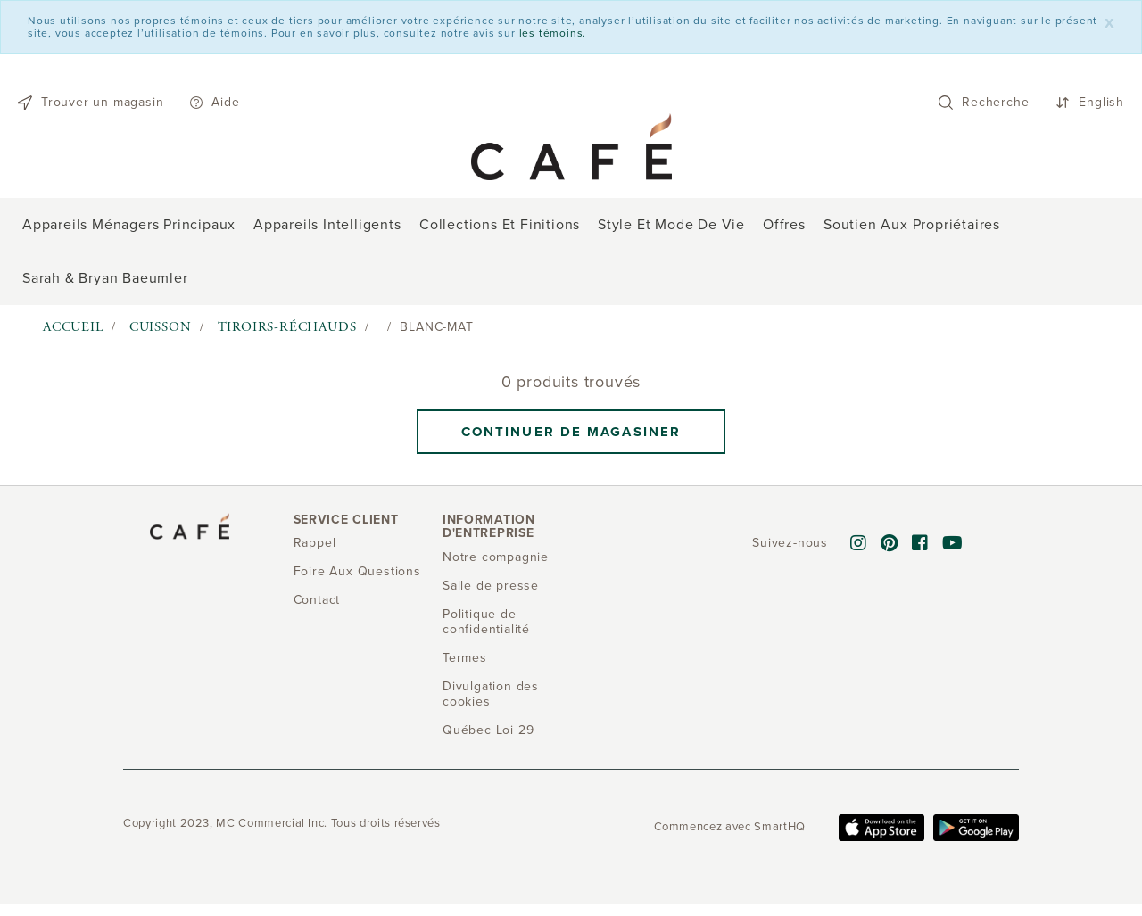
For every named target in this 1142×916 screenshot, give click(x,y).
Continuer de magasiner (571, 432)
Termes (465, 657)
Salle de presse (491, 585)
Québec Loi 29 (488, 730)
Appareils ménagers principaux (129, 225)
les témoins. (553, 33)
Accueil (73, 326)
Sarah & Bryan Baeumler (105, 278)
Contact (317, 599)
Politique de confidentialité (486, 622)
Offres (784, 225)
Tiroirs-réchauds (287, 326)
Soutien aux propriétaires (911, 225)
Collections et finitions (499, 225)
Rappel (315, 542)
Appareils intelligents (327, 225)
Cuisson (160, 326)
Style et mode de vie (671, 225)
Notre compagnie (496, 557)
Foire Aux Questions (357, 571)
